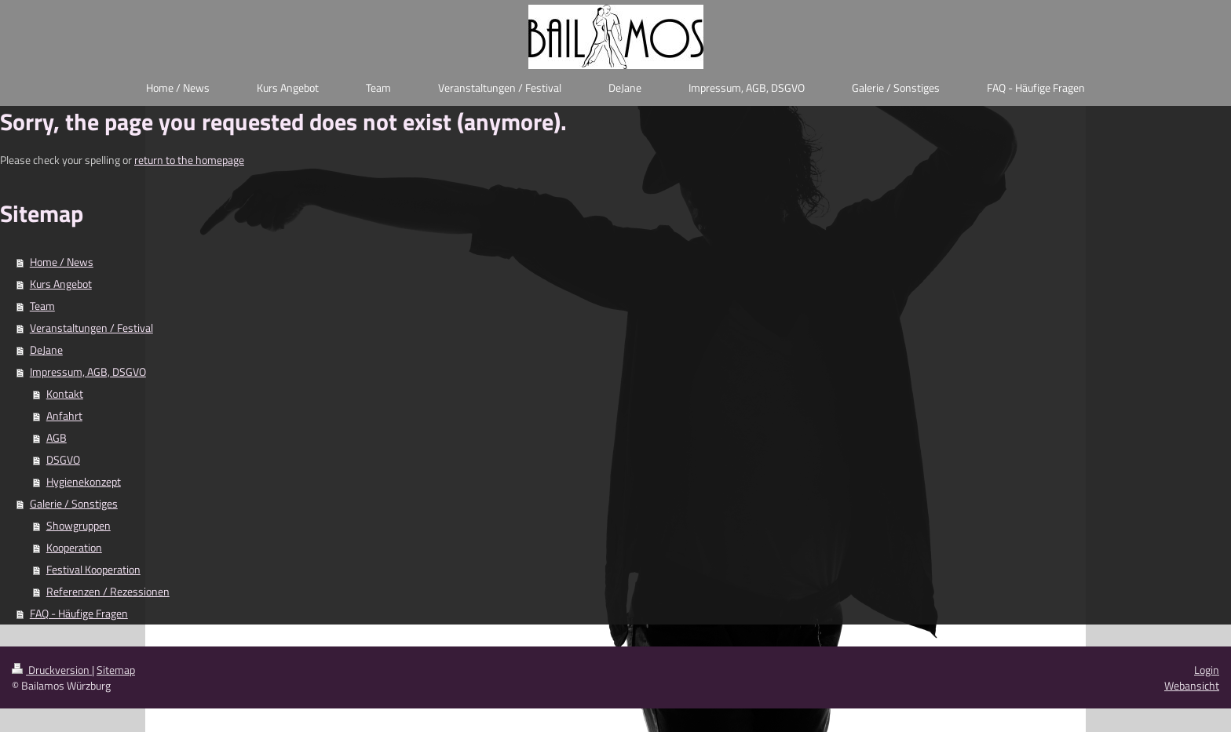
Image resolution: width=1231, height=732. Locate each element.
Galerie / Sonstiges (74, 503)
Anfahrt (64, 415)
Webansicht (1191, 685)
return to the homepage (189, 159)
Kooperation (74, 547)
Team (42, 305)
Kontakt (64, 393)
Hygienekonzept (83, 481)
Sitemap (116, 669)
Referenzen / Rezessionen (108, 591)
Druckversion (52, 669)
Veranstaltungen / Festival (91, 327)
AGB (56, 437)
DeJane (46, 349)
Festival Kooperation (93, 569)
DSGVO (63, 459)
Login (1206, 669)
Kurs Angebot (61, 283)
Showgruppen (78, 525)
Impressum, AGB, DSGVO (88, 371)
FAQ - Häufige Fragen (79, 613)
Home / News (61, 261)
